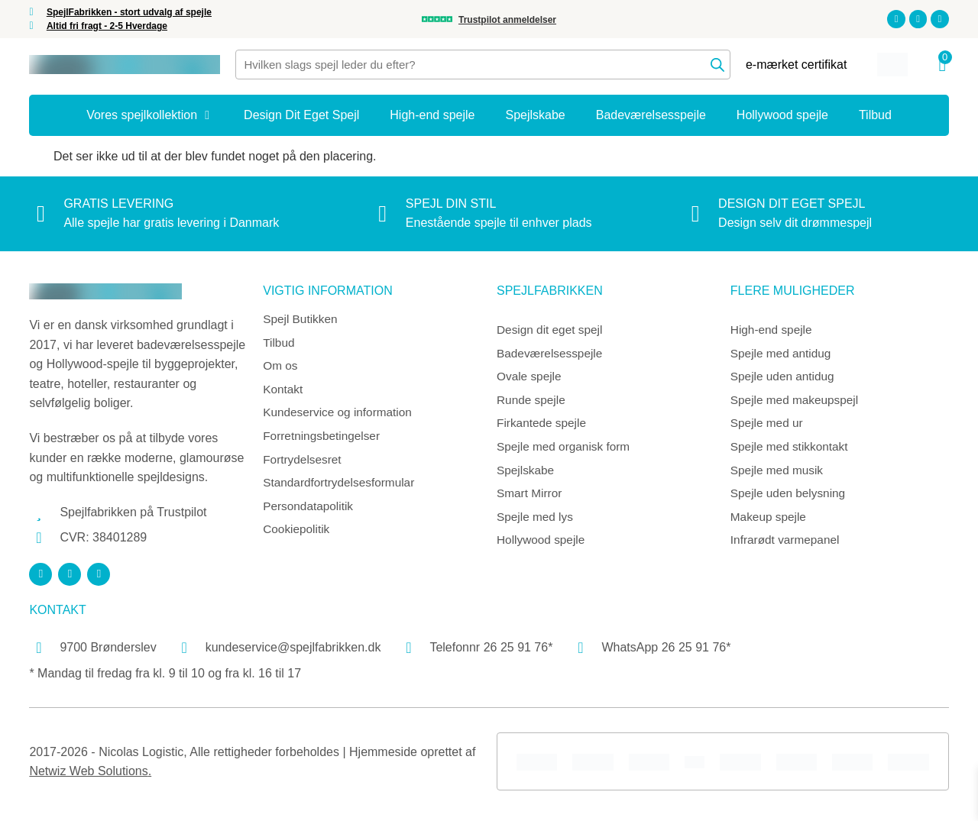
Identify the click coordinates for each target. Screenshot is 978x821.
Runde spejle (532, 402)
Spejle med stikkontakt (791, 450)
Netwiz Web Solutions (88, 770)
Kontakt (283, 392)
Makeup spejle (769, 523)
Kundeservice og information (340, 415)
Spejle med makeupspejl (796, 402)
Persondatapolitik (310, 512)
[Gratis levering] (40, 213)
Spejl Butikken (301, 319)
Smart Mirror (531, 499)
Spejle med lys (536, 523)
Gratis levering (118, 203)
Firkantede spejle (543, 426)
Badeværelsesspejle (552, 354)
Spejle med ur (768, 426)
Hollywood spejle (542, 547)
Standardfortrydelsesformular (341, 488)
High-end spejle (772, 330)
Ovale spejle (530, 378)
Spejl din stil (451, 203)
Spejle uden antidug (784, 378)
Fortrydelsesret (304, 464)
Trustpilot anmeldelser (507, 20)
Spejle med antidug (782, 354)
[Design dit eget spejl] (695, 213)
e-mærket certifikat (796, 64)
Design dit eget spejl (791, 203)
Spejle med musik (778, 475)
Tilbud (279, 344)
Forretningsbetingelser (323, 440)
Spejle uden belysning (790, 499)
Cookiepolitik (297, 536)
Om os (281, 367)
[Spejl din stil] (382, 213)
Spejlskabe (526, 475)
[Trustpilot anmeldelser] (437, 19)
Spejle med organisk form (566, 450)
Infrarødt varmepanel (787, 547)
